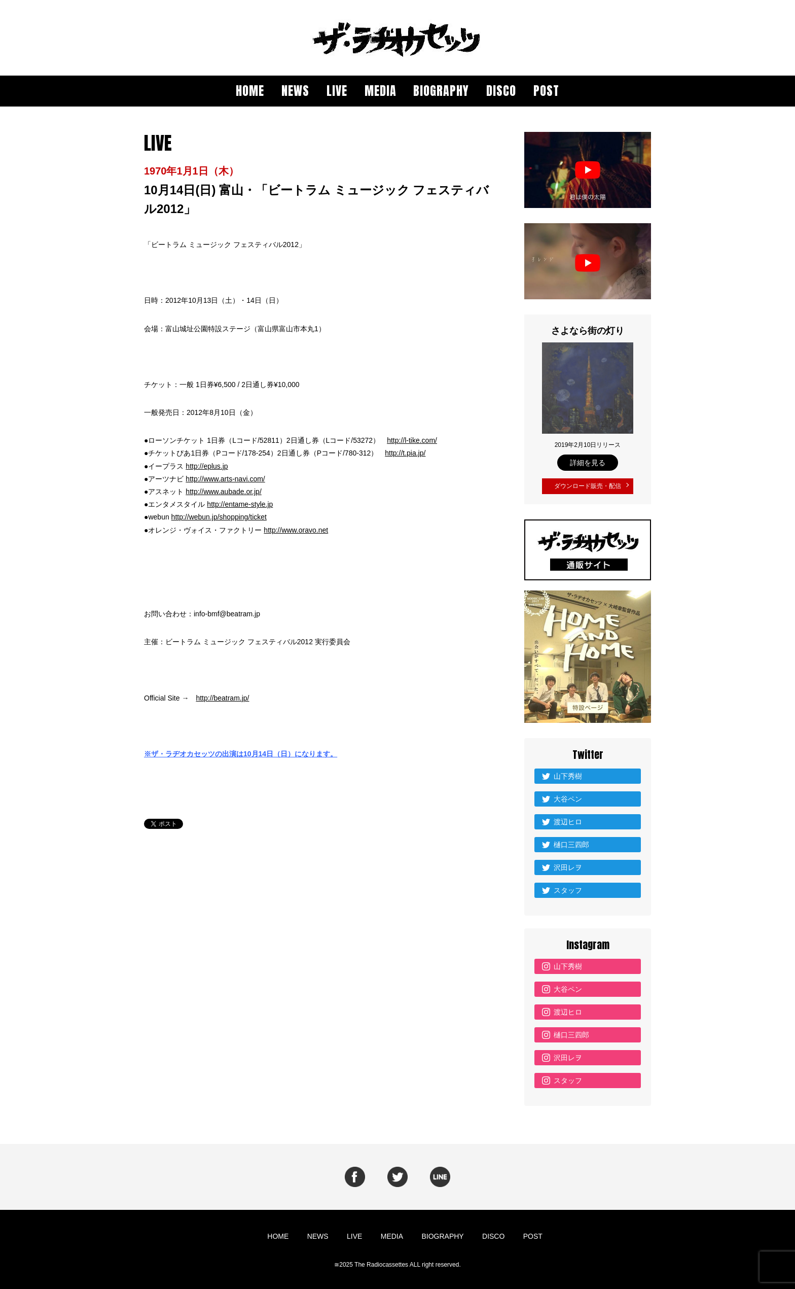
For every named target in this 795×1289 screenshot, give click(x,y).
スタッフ (568, 888)
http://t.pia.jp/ (405, 453)
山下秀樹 (568, 774)
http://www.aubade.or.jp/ (223, 491)
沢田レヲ (568, 865)
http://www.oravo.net (296, 530)
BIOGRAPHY (441, 91)
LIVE (337, 91)
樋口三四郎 (571, 842)
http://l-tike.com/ (412, 440)
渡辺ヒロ (568, 819)
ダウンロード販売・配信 (587, 485)
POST (546, 91)
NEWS (295, 91)
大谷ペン (568, 796)
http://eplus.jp (207, 466)
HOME (250, 91)
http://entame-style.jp (240, 504)
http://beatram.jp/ (222, 698)
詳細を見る (587, 463)
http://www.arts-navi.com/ (225, 479)
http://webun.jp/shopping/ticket (219, 517)
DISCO (501, 91)
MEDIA (380, 91)
